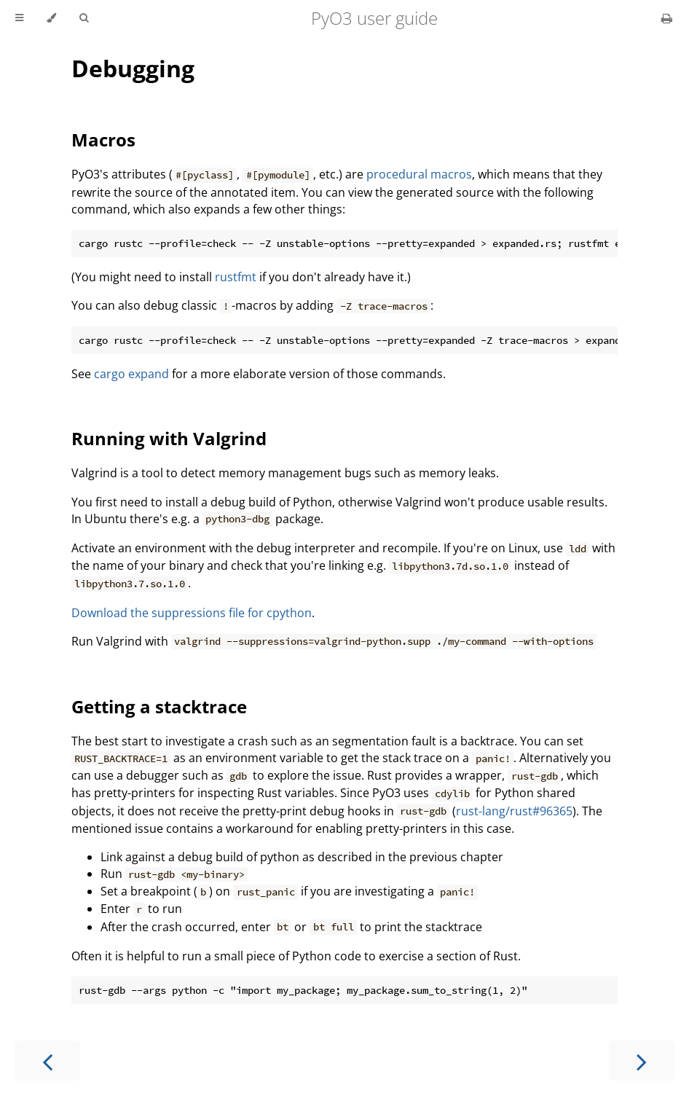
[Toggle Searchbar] (84, 18)
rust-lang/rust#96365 (514, 811)
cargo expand (131, 374)
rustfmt (235, 277)
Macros (103, 140)
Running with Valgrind (169, 438)
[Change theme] (51, 18)
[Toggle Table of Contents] (19, 18)
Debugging (132, 68)
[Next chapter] (641, 1060)
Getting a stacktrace (159, 706)
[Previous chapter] (47, 1060)
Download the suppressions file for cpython (191, 613)
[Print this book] (666, 18)
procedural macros (419, 174)
